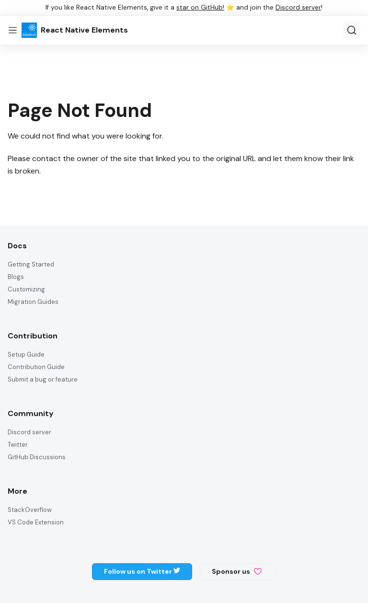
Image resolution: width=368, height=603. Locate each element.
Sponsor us (237, 571)
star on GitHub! (200, 7)
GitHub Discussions (37, 457)
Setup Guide (26, 354)
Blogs (16, 277)
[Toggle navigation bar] (13, 30)
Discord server (298, 7)
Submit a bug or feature (43, 379)
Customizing (26, 289)
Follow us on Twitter (142, 571)
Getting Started (31, 264)
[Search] (351, 30)
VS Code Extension (36, 522)
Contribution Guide (36, 367)
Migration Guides (33, 302)
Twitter (18, 445)
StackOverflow (30, 510)
